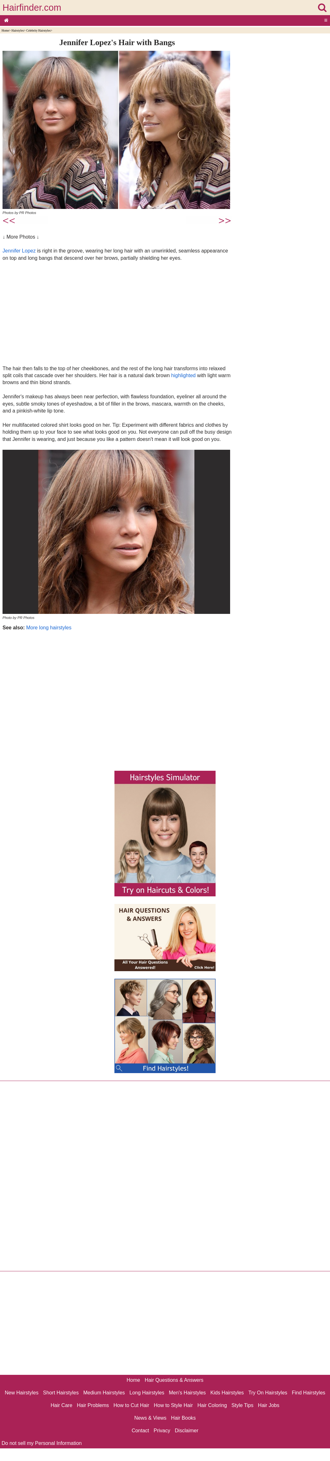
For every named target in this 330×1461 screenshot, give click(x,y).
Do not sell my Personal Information (42, 1443)
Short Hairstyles (61, 1392)
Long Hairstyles (147, 1392)
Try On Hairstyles (267, 1392)
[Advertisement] (117, 313)
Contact (140, 1430)
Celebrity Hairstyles (38, 30)
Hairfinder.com (32, 8)
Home (5, 30)
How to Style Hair (173, 1405)
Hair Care (61, 1405)
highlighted (183, 375)
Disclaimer (187, 1430)
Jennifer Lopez (19, 250)
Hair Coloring (212, 1405)
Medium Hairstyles (104, 1392)
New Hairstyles (22, 1392)
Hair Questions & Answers (174, 1380)
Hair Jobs (268, 1405)
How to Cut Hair (131, 1405)
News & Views (150, 1418)
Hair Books (183, 1418)
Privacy (162, 1430)
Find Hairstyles (308, 1392)
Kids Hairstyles (227, 1392)
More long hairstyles (48, 627)
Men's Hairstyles (187, 1392)
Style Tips (242, 1405)
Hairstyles (17, 30)
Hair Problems (93, 1405)
